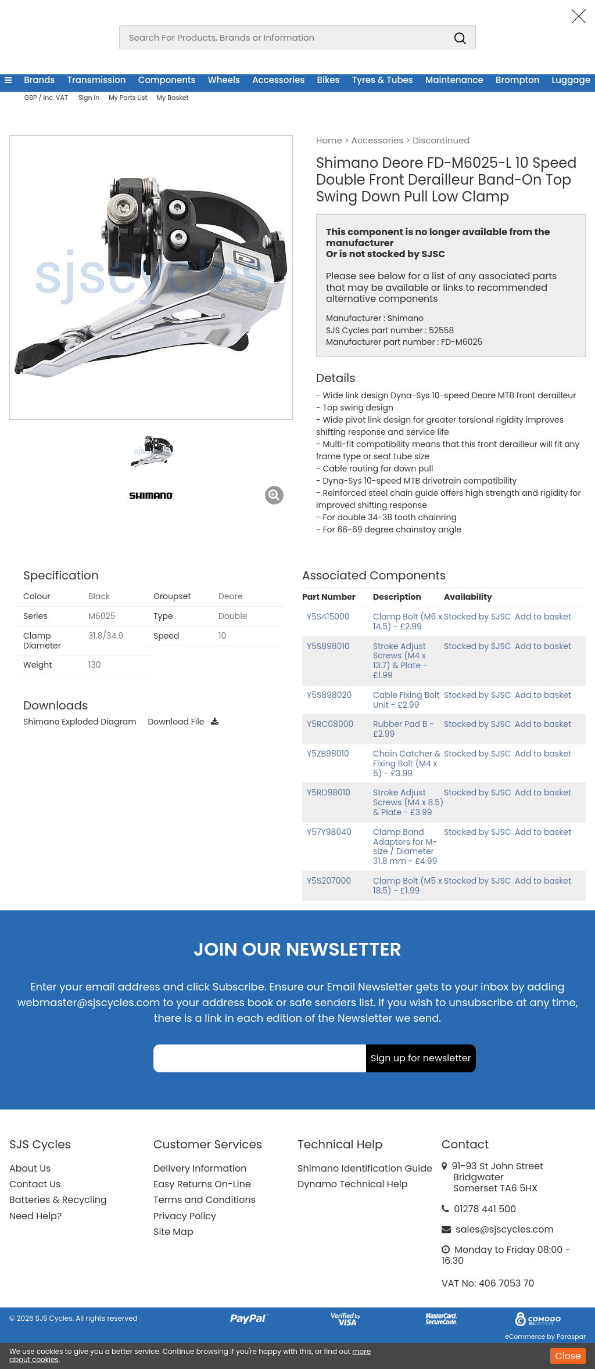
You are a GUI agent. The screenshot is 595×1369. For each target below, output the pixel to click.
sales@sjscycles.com (505, 1229)
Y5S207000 (329, 881)
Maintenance (454, 80)
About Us (30, 1168)
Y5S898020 (329, 695)
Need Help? (35, 1216)
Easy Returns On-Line (202, 1184)
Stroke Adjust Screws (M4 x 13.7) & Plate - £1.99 (400, 660)
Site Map (173, 1231)
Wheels (224, 80)
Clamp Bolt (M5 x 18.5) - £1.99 (407, 885)
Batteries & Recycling (58, 1199)
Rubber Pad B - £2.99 (403, 729)
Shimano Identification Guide (365, 1168)
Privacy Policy (184, 1216)
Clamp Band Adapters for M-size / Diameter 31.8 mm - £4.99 (405, 846)
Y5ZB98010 (328, 753)
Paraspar (571, 1336)
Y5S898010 (328, 646)
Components (167, 80)
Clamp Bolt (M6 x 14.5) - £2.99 (407, 621)
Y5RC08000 (330, 724)
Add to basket (543, 616)
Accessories (278, 80)
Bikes (328, 80)
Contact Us (34, 1184)
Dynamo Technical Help (353, 1184)
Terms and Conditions (204, 1199)
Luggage (571, 80)
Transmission (96, 80)
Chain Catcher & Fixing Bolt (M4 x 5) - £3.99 (406, 763)
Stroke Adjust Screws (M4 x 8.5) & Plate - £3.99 (408, 802)
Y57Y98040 (329, 832)
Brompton (517, 80)
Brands (39, 80)
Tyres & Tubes (382, 80)
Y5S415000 (328, 616)
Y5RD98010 (328, 792)
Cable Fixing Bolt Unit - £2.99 (406, 700)
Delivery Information (199, 1168)
